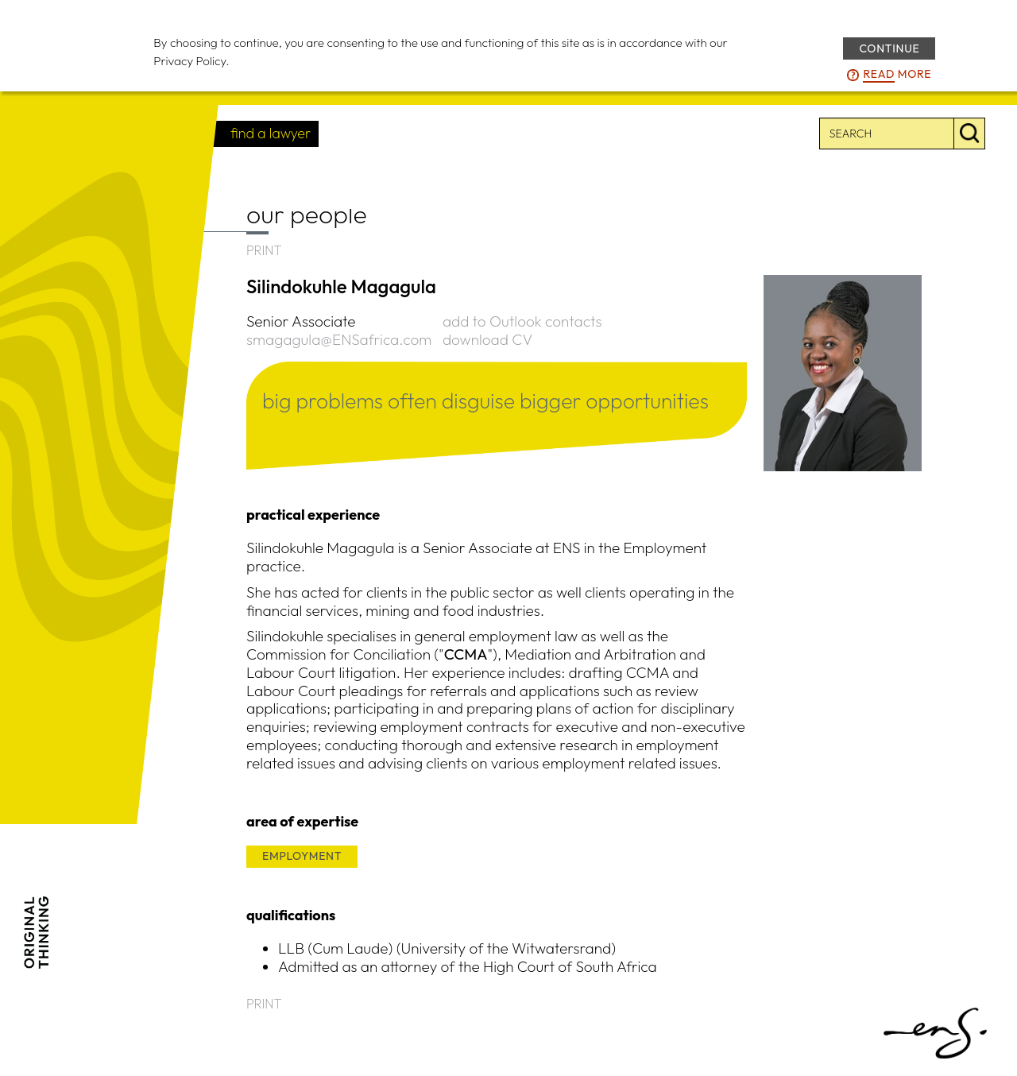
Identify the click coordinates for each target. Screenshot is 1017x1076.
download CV (487, 339)
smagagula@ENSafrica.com (338, 339)
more (897, 75)
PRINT (264, 250)
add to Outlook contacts (522, 321)
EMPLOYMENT (302, 856)
